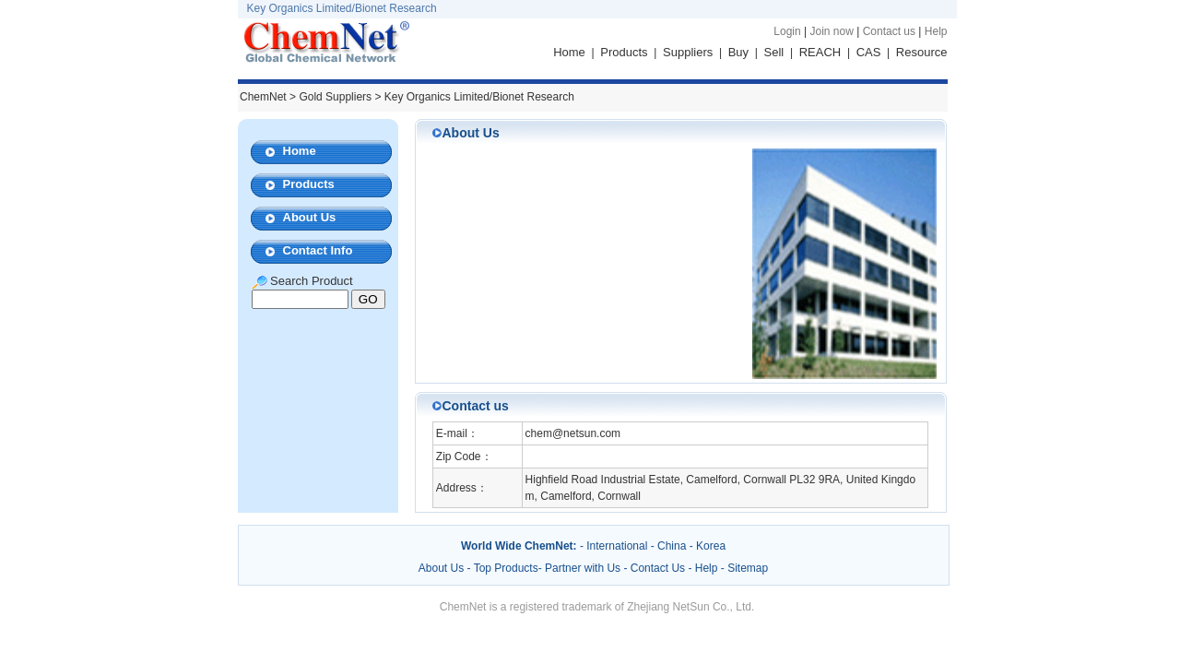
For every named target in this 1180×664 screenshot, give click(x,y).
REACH (820, 52)
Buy (738, 52)
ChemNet (263, 96)
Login (786, 31)
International (616, 546)
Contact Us (658, 568)
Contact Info (318, 250)
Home (569, 52)
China (671, 546)
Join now (831, 31)
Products (623, 52)
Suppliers (688, 52)
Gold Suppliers (335, 96)
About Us (309, 217)
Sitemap (747, 568)
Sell (774, 52)
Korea (711, 546)
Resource (922, 52)
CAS (868, 52)
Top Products (506, 568)
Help (936, 31)
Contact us (889, 31)
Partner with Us (584, 568)
